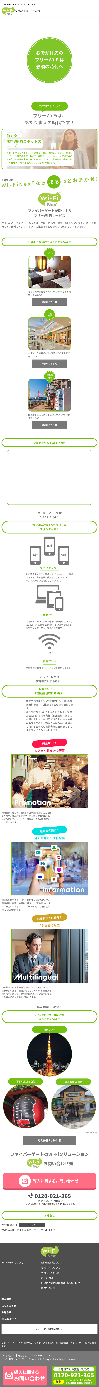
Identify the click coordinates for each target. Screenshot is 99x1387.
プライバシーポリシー (40, 1355)
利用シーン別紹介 (50, 1273)
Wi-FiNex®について (52, 1262)
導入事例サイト (10, 1319)
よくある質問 (9, 1305)
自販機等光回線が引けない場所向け (60, 1283)
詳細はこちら (48, 316)
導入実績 (6, 1299)
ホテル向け (47, 1278)
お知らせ (6, 1312)
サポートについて (51, 1267)
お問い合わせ (9, 1355)
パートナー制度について (49, 1329)
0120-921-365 (53, 1196)
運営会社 (22, 1355)
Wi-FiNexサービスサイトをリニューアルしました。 (30, 1230)
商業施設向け (48, 1287)
